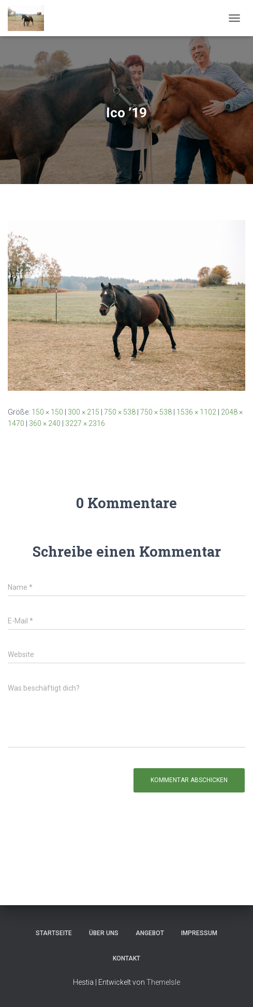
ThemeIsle (163, 982)
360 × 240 (45, 423)
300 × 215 (83, 412)
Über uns (103, 933)
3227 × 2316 (85, 423)
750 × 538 (120, 412)
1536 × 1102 (196, 412)
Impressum (199, 933)
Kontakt (126, 958)
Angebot (150, 933)
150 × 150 (47, 412)
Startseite (54, 933)
